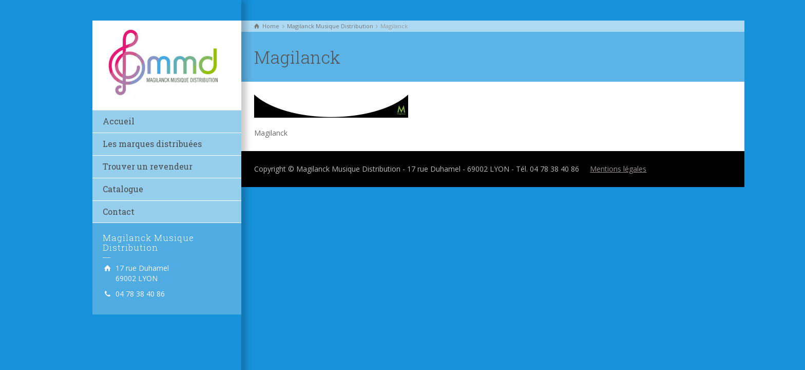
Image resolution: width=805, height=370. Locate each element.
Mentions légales (618, 169)
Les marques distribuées (152, 143)
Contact (119, 211)
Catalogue (123, 188)
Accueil (119, 121)
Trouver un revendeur (148, 166)
